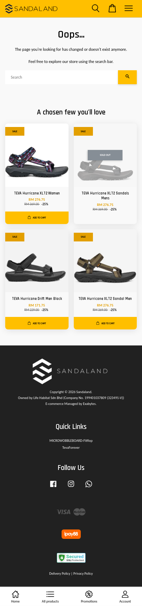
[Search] (61, 77)
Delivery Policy (59, 573)
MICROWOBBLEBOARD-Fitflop (71, 440)
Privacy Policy (83, 573)
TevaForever (71, 447)
